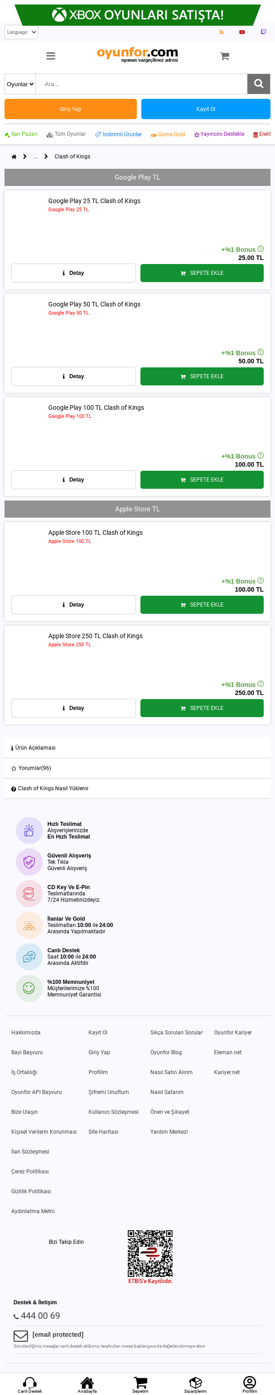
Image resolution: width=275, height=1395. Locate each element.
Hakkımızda (26, 1032)
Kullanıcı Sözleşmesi (114, 1112)
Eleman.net (228, 1052)
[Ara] (258, 84)
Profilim (98, 1072)
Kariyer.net (227, 1072)
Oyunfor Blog (166, 1052)
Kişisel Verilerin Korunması (44, 1132)
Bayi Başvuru (27, 1052)
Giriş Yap (99, 1052)
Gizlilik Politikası (31, 1191)
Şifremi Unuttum (109, 1092)
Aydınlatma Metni (33, 1211)
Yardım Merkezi (169, 1132)
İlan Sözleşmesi (30, 1152)
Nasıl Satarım (167, 1092)
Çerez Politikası (30, 1171)
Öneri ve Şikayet (169, 1112)
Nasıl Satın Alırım (171, 1072)
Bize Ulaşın (24, 1112)
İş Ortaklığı (24, 1072)
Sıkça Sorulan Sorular (176, 1032)
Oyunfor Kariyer (233, 1032)
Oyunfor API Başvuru (36, 1092)
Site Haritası (103, 1132)
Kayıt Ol (98, 1032)
